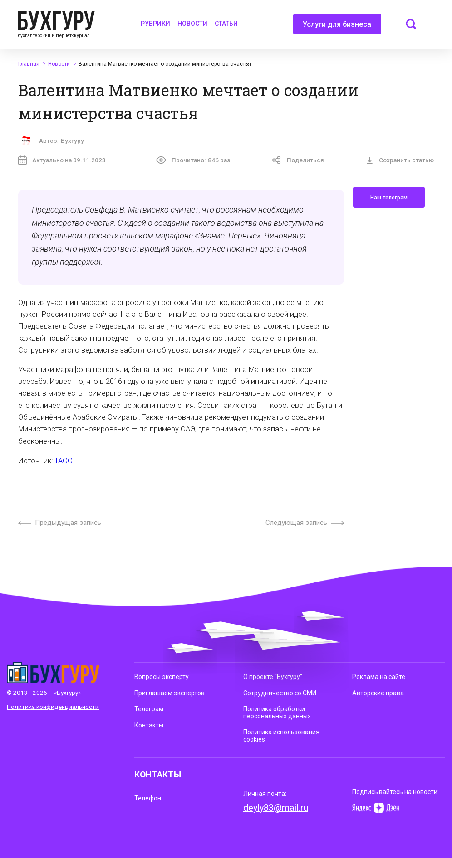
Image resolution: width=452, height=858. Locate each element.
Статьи (226, 23)
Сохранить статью (400, 160)
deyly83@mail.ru (275, 807)
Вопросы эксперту (161, 676)
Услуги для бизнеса (337, 27)
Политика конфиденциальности (53, 706)
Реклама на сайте (378, 676)
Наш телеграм (389, 197)
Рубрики (155, 23)
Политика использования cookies (281, 735)
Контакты (148, 725)
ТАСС (63, 460)
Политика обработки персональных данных (277, 712)
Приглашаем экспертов (169, 693)
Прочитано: (193, 160)
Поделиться (298, 160)
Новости (192, 23)
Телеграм (148, 709)
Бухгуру (72, 140)
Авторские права (378, 693)
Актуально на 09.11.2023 (62, 160)
